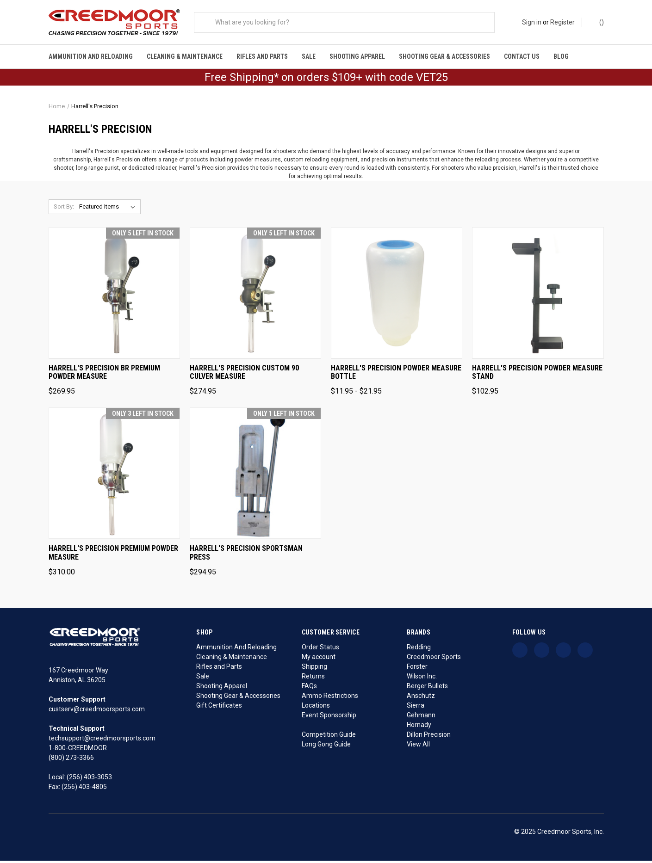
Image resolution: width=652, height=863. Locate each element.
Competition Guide (329, 736)
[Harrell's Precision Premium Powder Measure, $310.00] (114, 476)
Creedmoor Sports (434, 659)
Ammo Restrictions (330, 698)
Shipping (314, 668)
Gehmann (421, 717)
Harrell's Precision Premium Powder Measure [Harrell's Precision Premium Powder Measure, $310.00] (113, 555)
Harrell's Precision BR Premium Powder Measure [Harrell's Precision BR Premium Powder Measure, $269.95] (104, 374)
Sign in (531, 22)
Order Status (320, 649)
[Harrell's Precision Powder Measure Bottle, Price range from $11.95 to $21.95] (396, 296)
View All (418, 746)
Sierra (415, 707)
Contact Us (522, 56)
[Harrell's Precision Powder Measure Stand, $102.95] (538, 296)
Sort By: (64, 209)
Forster (417, 668)
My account (318, 659)
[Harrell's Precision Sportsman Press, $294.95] (255, 476)
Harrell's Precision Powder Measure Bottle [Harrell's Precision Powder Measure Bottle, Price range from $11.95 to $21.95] (396, 374)
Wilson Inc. (422, 678)
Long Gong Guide (326, 746)
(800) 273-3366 (71, 760)
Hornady (419, 727)
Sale (309, 56)
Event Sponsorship (329, 717)
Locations (316, 707)
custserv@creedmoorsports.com (97, 711)
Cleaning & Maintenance (185, 56)
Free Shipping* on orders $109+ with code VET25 (326, 80)
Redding (419, 649)
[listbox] (109, 209)
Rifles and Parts (262, 56)
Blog (561, 56)
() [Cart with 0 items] (597, 22)
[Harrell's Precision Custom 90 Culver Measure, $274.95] (255, 296)
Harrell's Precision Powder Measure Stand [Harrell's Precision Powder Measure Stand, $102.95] (537, 374)
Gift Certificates (219, 707)
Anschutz (421, 698)
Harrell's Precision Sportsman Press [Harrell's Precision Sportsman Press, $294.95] (246, 555)
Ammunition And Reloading (91, 56)
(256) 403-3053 (89, 779)
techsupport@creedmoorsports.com (102, 740)
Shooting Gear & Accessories (444, 56)
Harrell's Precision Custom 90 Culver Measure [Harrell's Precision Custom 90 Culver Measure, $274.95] (244, 374)
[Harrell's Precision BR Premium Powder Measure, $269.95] (114, 296)
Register (562, 22)
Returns (313, 678)
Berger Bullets (427, 688)
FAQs (309, 688)
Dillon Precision (429, 736)
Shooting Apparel (357, 56)
